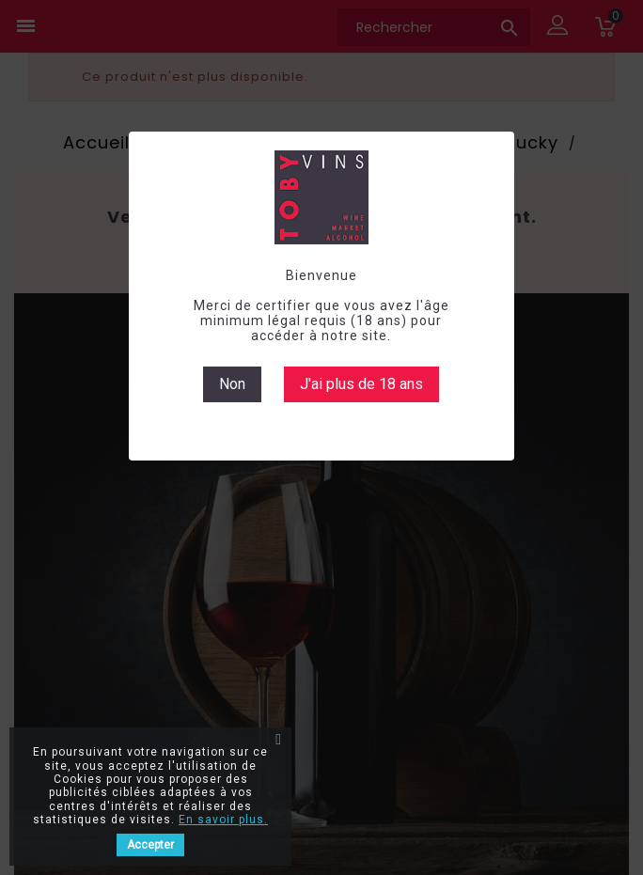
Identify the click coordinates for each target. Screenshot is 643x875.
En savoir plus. (223, 819)
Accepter (150, 845)
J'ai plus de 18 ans (361, 384)
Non (232, 384)
